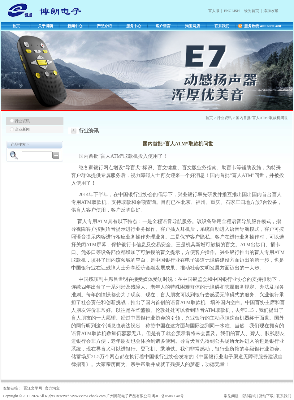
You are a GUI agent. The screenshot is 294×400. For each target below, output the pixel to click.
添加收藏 (270, 11)
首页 (16, 26)
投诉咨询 (248, 396)
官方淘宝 (52, 388)
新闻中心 (74, 26)
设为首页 (251, 11)
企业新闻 (22, 129)
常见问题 (231, 396)
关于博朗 (45, 26)
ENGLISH (232, 11)
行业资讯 (22, 121)
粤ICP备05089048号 (168, 396)
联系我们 (221, 26)
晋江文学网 (33, 388)
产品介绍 (104, 26)
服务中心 (133, 26)
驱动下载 (266, 396)
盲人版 (213, 11)
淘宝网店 (192, 26)
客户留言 (163, 26)
